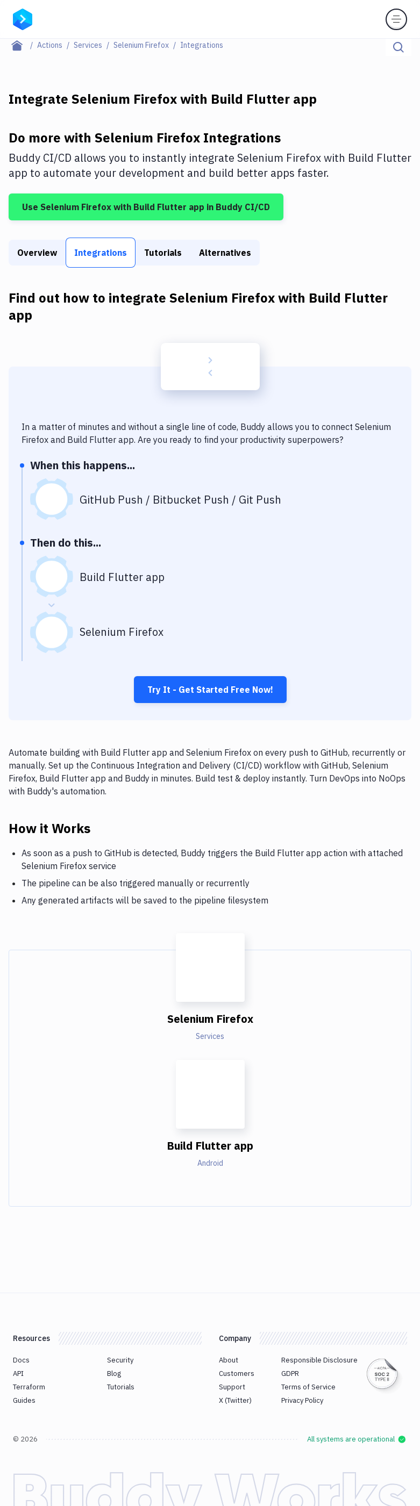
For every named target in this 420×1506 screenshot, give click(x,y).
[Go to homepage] (22, 18)
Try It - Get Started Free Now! (210, 689)
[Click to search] (398, 47)
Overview (37, 252)
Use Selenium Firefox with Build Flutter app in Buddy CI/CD (146, 207)
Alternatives (225, 252)
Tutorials (163, 252)
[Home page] (23, 45)
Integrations (100, 252)
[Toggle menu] (396, 19)
